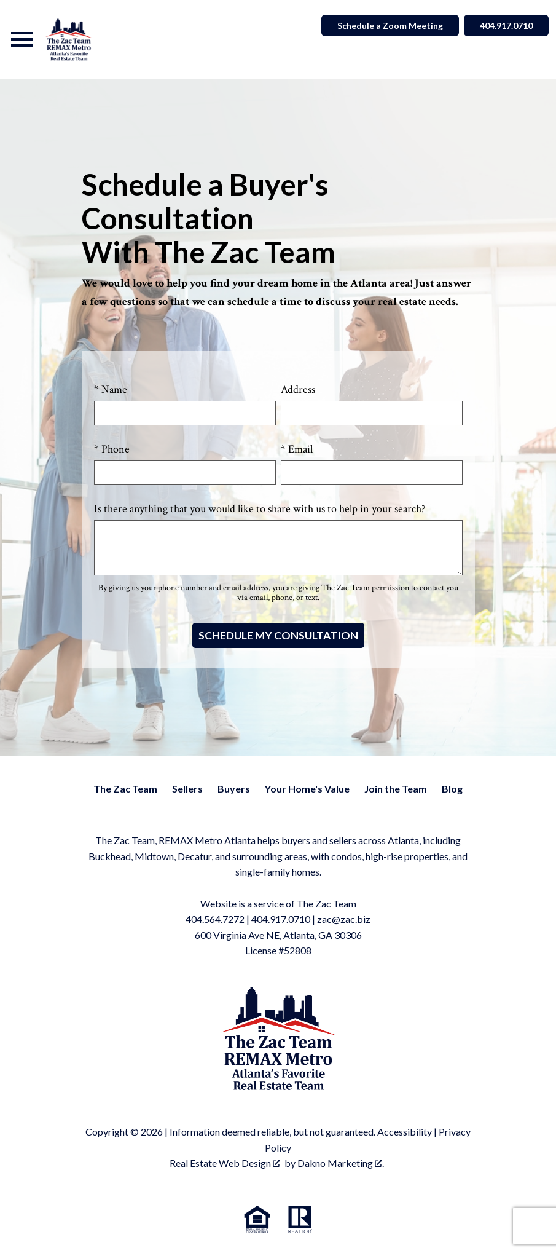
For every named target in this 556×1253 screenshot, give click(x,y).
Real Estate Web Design (225, 1163)
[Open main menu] (22, 39)
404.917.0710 (280, 919)
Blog (452, 788)
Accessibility (404, 1131)
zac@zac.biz (343, 919)
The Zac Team (125, 788)
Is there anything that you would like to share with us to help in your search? (259, 509)
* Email (297, 449)
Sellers (187, 788)
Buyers (233, 788)
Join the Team (395, 788)
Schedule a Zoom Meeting (390, 25)
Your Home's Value (307, 788)
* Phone (112, 449)
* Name (110, 389)
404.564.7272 (215, 919)
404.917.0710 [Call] (506, 25)
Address (298, 389)
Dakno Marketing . (340, 1163)
